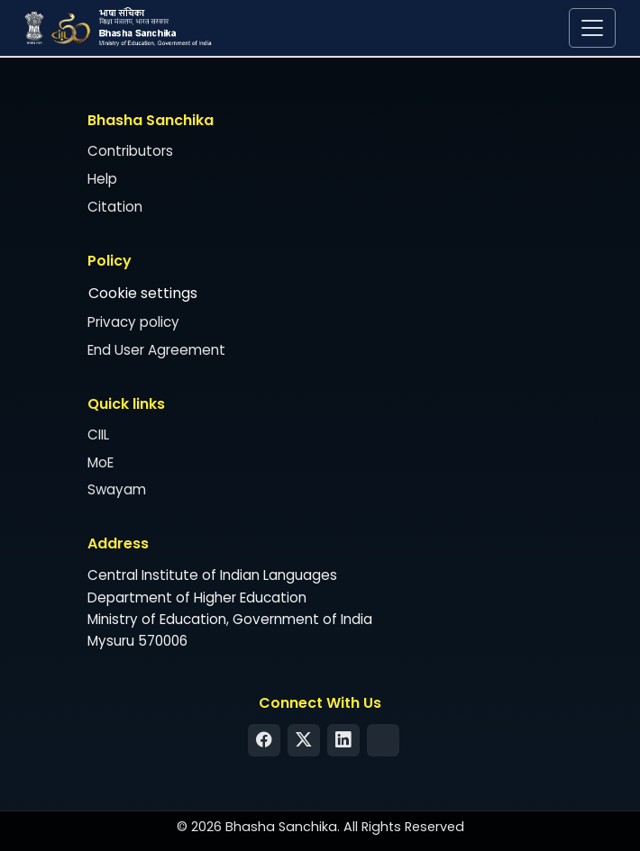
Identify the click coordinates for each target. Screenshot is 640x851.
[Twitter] (304, 740)
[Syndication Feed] (383, 740)
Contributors (130, 151)
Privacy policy (133, 321)
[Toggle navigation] (592, 28)
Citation (114, 206)
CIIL (98, 434)
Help (102, 178)
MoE (100, 462)
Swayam (116, 490)
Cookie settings (142, 293)
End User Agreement (156, 349)
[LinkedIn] (343, 740)
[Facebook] (264, 740)
